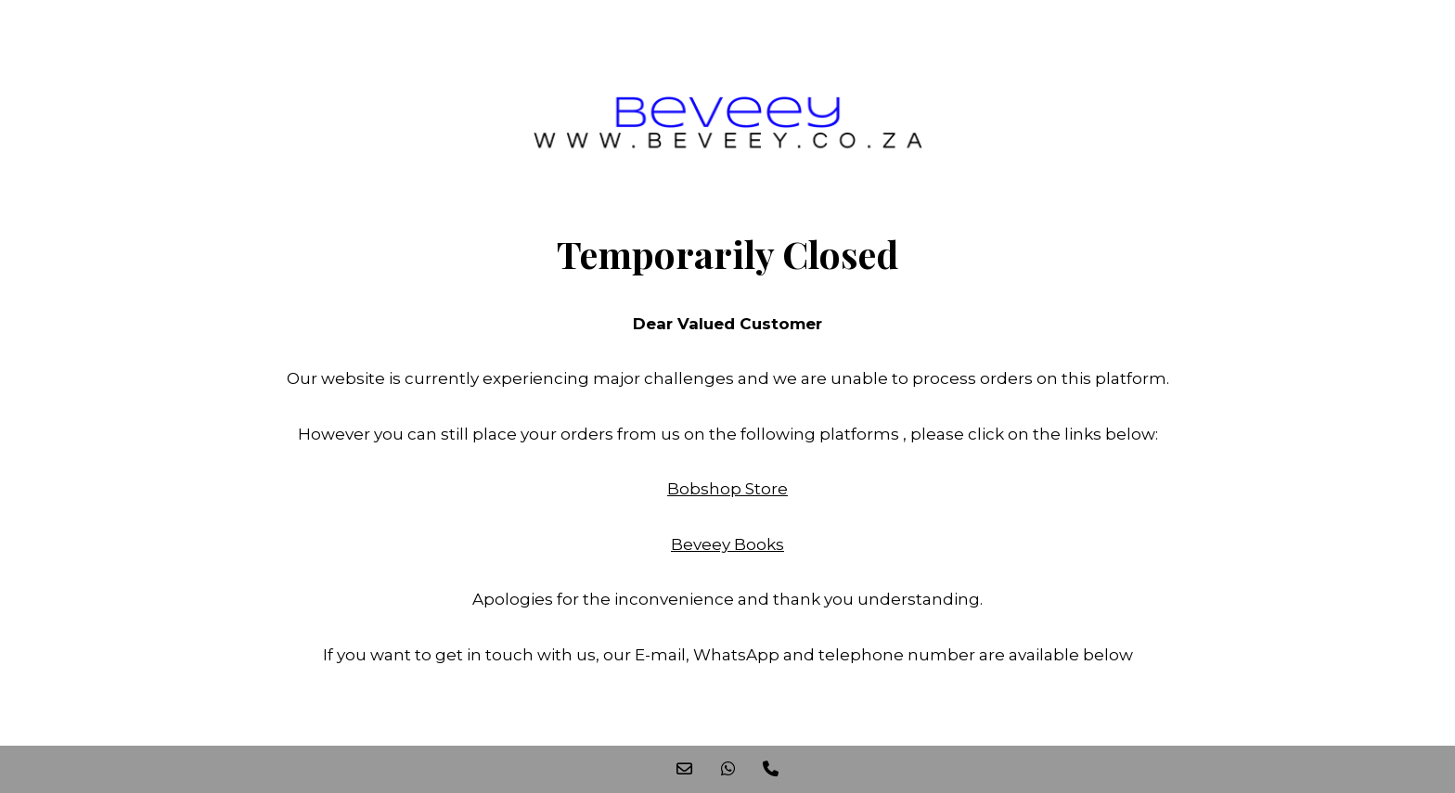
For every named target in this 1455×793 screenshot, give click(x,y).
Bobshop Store (727, 489)
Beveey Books (727, 544)
